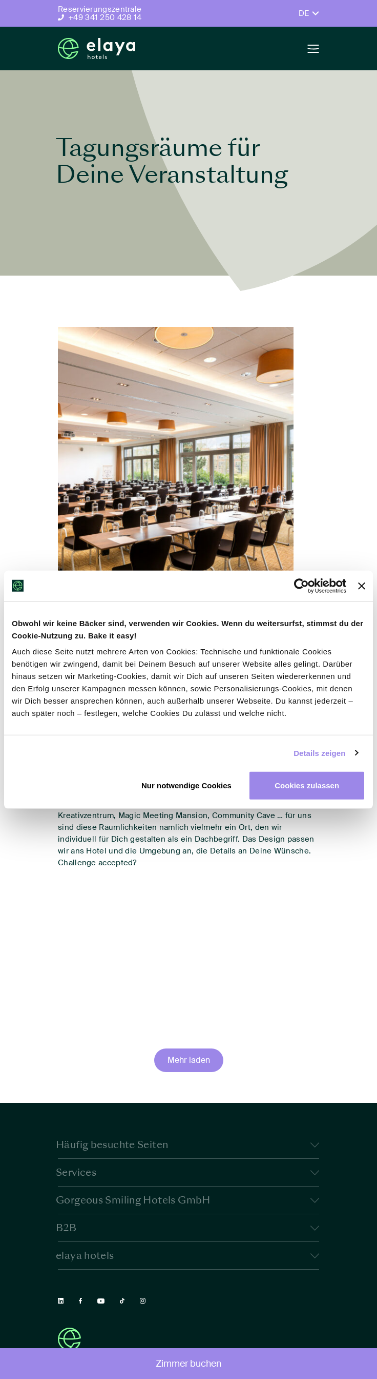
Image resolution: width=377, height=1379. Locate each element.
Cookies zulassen (307, 785)
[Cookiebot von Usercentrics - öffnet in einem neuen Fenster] (301, 585)
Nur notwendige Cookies (186, 785)
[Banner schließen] (361, 585)
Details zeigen (319, 752)
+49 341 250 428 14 (104, 17)
